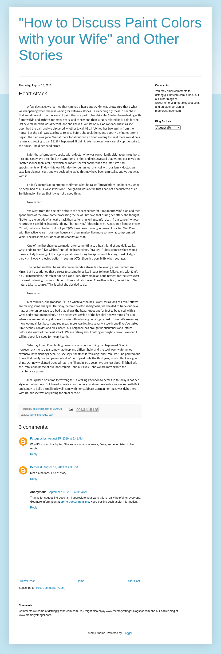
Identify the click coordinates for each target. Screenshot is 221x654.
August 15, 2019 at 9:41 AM (65, 438)
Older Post (133, 581)
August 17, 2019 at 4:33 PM (60, 467)
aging (33, 414)
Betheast (36, 467)
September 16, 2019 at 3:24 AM (67, 492)
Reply (33, 454)
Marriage (42, 414)
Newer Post (27, 581)
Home (80, 581)
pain (51, 414)
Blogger (127, 633)
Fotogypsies (38, 438)
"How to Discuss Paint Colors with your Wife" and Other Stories (110, 39)
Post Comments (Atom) (50, 587)
